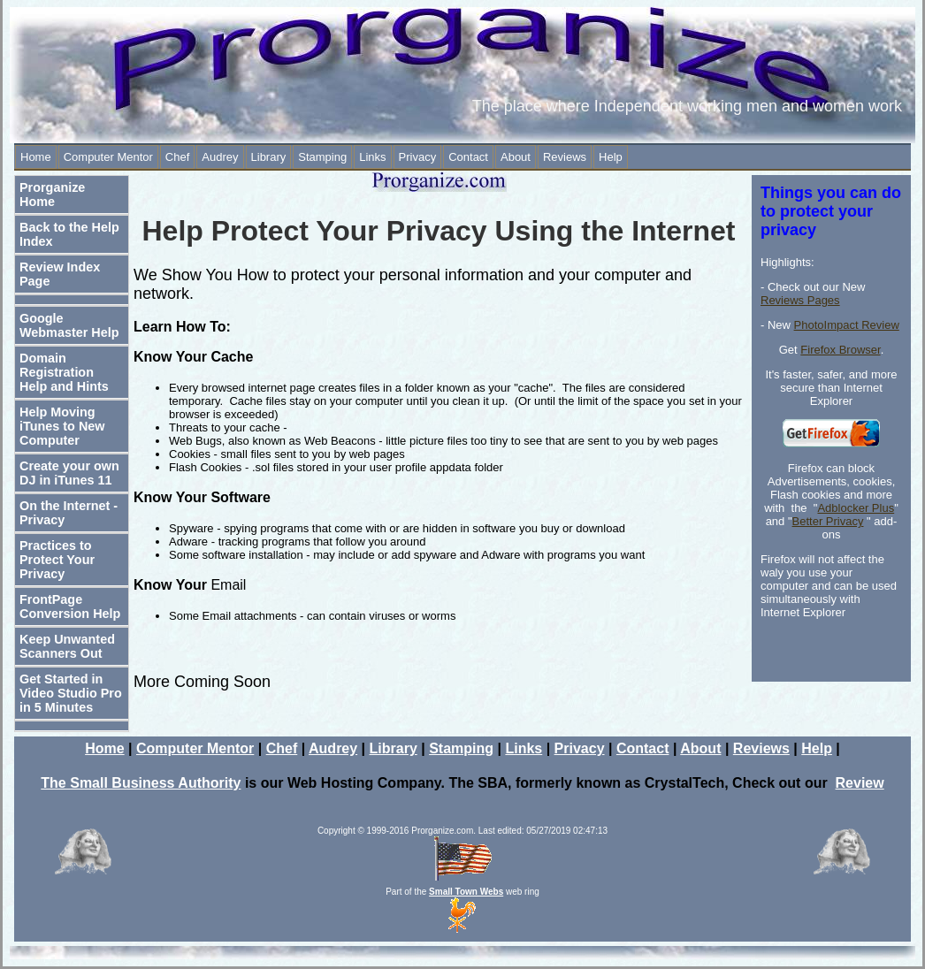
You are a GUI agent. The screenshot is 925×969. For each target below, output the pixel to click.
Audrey (220, 157)
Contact (468, 157)
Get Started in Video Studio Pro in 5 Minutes (70, 693)
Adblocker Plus (855, 508)
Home (35, 157)
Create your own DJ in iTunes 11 (69, 473)
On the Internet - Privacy (68, 513)
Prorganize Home (52, 194)
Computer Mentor (108, 157)
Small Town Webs (466, 892)
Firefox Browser (840, 349)
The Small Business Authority (141, 782)
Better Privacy (828, 521)
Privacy (418, 157)
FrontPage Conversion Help (69, 606)
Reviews (564, 157)
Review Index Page (59, 274)
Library (269, 157)
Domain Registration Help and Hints (64, 372)
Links (372, 157)
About (516, 157)
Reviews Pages (800, 300)
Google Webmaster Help (69, 325)
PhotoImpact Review (846, 325)
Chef (177, 157)
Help (611, 157)
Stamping (322, 157)
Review (860, 782)
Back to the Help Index (69, 234)
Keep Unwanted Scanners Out (67, 646)
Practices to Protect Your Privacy (57, 559)
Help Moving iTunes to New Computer (61, 426)
